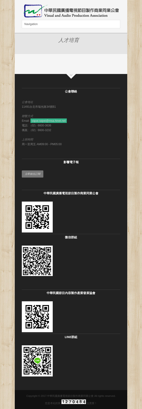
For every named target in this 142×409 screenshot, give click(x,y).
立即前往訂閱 (32, 174)
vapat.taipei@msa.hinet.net (49, 120)
